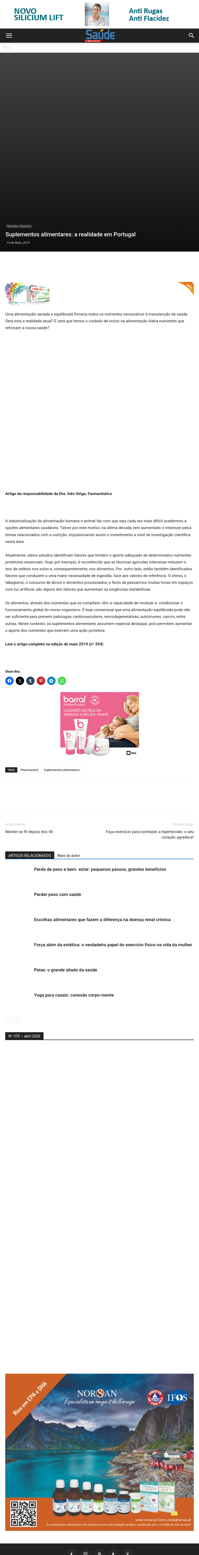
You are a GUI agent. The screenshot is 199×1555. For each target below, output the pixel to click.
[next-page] (17, 984)
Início (6, 47)
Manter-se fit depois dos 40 (29, 795)
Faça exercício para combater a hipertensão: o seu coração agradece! (150, 798)
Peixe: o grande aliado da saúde (65, 933)
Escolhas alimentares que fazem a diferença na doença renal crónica (102, 883)
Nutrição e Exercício (19, 189)
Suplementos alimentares (62, 733)
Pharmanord (29, 733)
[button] (9, 36)
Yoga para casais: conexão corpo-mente (74, 958)
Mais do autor (68, 819)
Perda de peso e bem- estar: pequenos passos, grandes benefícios (100, 832)
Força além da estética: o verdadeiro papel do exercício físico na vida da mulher (113, 908)
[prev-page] (8, 984)
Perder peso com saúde (57, 858)
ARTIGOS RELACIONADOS (29, 819)
